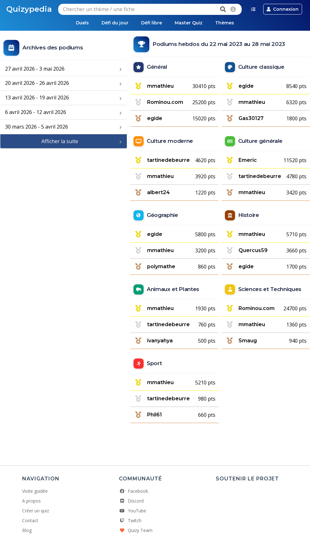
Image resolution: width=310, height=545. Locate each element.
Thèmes (224, 23)
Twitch (130, 520)
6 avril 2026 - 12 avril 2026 (35, 112)
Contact (30, 520)
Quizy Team (135, 530)
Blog (27, 530)
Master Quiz (188, 23)
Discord (131, 501)
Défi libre (151, 23)
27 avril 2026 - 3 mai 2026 (35, 68)
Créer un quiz (35, 511)
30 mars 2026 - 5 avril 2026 (36, 126)
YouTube (132, 511)
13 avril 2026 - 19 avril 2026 (37, 97)
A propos (31, 501)
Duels (82, 23)
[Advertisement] (63, 191)
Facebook (133, 491)
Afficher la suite (59, 141)
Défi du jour (115, 23)
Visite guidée (35, 491)
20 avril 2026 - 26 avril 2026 (37, 82)
